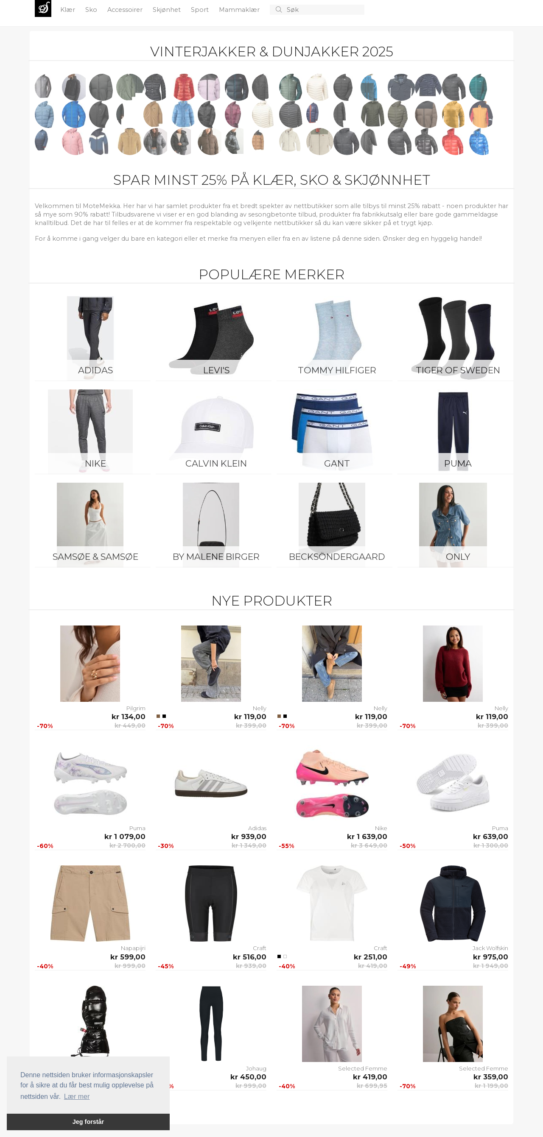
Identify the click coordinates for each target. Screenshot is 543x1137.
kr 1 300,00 (490, 845)
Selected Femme (362, 1068)
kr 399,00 (251, 725)
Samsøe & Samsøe (95, 556)
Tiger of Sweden (458, 370)
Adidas (95, 370)
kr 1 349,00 (249, 845)
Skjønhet (167, 10)
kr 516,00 (249, 957)
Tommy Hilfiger (337, 370)
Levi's (216, 370)
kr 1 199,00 (491, 1085)
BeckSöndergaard (337, 556)
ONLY (458, 556)
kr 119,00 (250, 716)
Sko (92, 10)
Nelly (259, 708)
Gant (337, 463)
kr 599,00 (128, 957)
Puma (458, 463)
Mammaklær (240, 10)
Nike (95, 463)
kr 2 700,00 (127, 845)
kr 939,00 (248, 836)
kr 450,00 (248, 1077)
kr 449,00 (130, 725)
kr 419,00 (372, 965)
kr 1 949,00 (490, 965)
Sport (200, 10)
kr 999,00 (130, 965)
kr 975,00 (490, 957)
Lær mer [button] (77, 1096)
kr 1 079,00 (125, 836)
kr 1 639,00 (367, 836)
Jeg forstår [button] (88, 1121)
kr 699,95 (372, 1085)
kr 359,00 (490, 1077)
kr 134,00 (129, 716)
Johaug (256, 1068)
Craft (259, 948)
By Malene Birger (216, 556)
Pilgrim (136, 708)
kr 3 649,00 (369, 845)
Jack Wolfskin (490, 948)
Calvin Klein (216, 463)
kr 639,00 (490, 836)
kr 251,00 (370, 957)
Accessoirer (125, 10)
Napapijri (133, 948)
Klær (68, 10)
